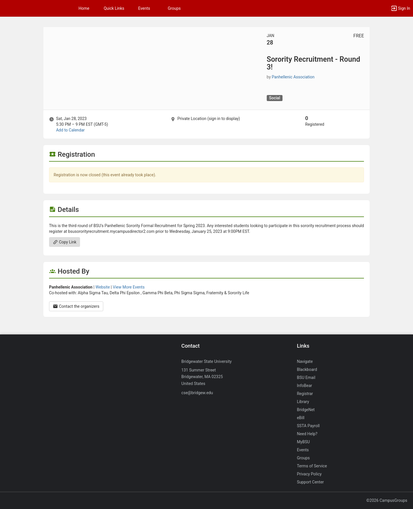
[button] (400, 8)
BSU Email (306, 377)
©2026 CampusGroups (386, 500)
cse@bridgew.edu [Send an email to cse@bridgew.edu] (197, 392)
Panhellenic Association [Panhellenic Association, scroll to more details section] (293, 77)
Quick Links (114, 8)
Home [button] (84, 8)
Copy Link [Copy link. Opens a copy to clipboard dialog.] (64, 242)
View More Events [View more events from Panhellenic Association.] (129, 287)
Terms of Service (312, 466)
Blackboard (307, 369)
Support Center (310, 482)
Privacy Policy (309, 474)
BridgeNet (306, 409)
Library (303, 401)
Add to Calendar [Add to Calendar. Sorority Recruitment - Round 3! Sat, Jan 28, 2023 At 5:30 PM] (70, 130)
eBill (300, 417)
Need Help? (307, 433)
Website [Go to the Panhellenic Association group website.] (103, 287)
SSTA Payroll (308, 425)
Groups (174, 8)
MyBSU (303, 442)
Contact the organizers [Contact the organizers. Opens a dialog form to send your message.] (76, 306)
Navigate (305, 361)
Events (144, 8)
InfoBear (304, 385)
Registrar (305, 393)
